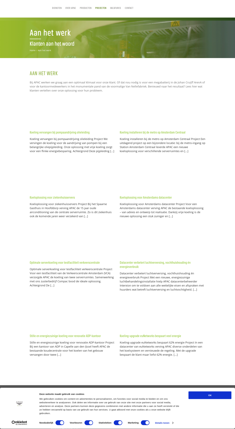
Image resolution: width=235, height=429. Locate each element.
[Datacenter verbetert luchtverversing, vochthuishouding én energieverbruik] (162, 242)
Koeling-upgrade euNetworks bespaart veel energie (150, 336)
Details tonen (162, 423)
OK (210, 395)
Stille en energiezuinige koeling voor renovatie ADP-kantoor (65, 336)
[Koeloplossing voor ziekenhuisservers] (72, 177)
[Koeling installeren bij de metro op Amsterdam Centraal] (162, 112)
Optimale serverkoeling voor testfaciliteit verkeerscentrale (65, 263)
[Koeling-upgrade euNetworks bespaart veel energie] (162, 316)
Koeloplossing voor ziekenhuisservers (52, 198)
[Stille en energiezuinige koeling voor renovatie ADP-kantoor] (72, 316)
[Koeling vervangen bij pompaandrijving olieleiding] (72, 112)
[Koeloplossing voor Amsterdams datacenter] (162, 177)
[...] (112, 151)
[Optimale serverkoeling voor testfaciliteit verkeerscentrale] (72, 242)
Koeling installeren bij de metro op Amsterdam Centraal (152, 132)
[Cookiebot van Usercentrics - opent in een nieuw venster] (19, 423)
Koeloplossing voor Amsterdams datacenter (146, 198)
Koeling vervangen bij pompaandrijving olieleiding (60, 132)
